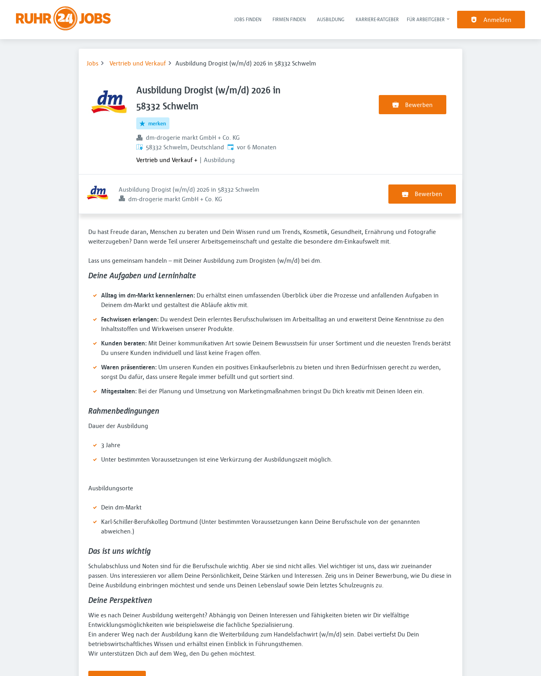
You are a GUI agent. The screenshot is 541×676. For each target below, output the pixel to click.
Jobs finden (247, 19)
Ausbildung (330, 19)
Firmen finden (289, 19)
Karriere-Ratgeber (377, 19)
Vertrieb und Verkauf (137, 63)
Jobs (92, 63)
